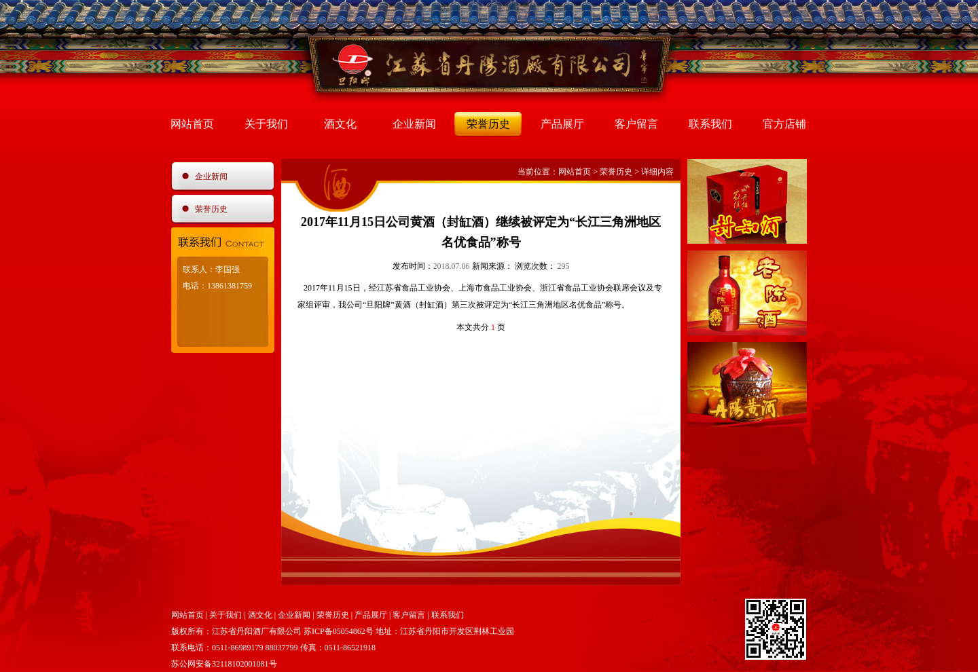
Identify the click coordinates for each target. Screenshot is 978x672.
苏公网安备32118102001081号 (224, 664)
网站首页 (192, 124)
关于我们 (266, 124)
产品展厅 (562, 124)
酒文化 (340, 124)
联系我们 (710, 124)
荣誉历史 (488, 124)
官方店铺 (784, 124)
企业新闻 (414, 124)
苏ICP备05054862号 (339, 631)
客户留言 (636, 124)
